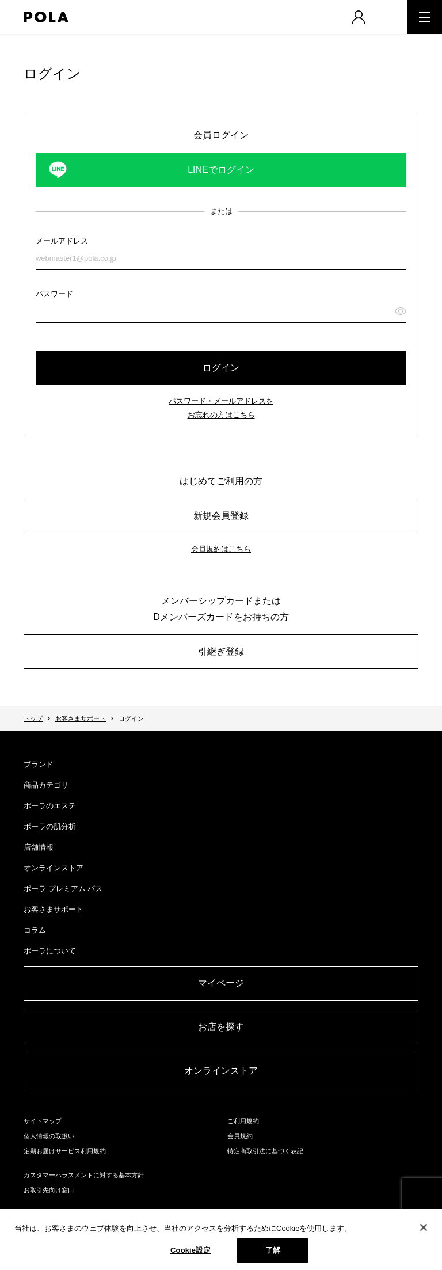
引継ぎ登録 (221, 651)
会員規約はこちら (221, 549)
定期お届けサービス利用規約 (65, 1150)
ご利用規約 (243, 1120)
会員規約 (240, 1135)
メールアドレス (62, 241)
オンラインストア (53, 868)
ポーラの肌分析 (50, 826)
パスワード (54, 294)
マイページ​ (221, 983)
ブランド (39, 764)
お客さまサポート (80, 718)
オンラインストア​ (221, 1070)
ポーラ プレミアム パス (63, 888)
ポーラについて (50, 950)
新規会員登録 (221, 515)
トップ (33, 718)
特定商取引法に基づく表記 (265, 1150)
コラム (35, 930)
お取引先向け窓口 (49, 1190)
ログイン (221, 367)
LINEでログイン (221, 169)
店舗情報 (39, 847)
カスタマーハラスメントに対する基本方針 (84, 1175)
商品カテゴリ (46, 785)
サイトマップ (43, 1120)
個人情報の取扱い (49, 1135)
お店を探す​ (221, 1027)
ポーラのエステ (50, 805)
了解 (272, 1250)
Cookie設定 (190, 1250)
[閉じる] (423, 1227)
